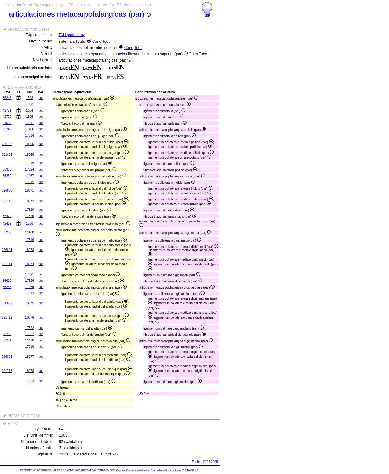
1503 (29, 98)
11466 (29, 129)
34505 (7, 123)
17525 (29, 216)
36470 (7, 216)
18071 (29, 190)
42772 (7, 116)
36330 (7, 169)
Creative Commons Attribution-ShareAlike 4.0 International (148, 470)
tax (41, 98)
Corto (96, 41)
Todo (106, 41)
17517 (29, 293)
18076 (29, 317)
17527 (29, 334)
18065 (29, 144)
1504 (29, 110)
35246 (7, 98)
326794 (7, 144)
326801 (7, 250)
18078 (29, 371)
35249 (7, 129)
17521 (29, 274)
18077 (29, 356)
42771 (7, 110)
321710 (7, 201)
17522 (29, 328)
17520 (29, 209)
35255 (7, 232)
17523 (29, 381)
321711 (7, 264)
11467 (29, 175)
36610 (7, 280)
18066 (29, 154)
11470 (29, 340)
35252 (7, 175)
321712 (7, 317)
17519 (29, 163)
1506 (29, 223)
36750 (7, 334)
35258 (7, 287)
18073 (29, 250)
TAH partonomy (72, 35)
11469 (29, 287)
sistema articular (75, 41)
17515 (29, 182)
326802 (7, 303)
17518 (29, 346)
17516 (29, 240)
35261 (7, 340)
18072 (29, 201)
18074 (29, 264)
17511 (29, 123)
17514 (29, 135)
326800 (7, 190)
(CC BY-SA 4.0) (190, 470)
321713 (7, 371)
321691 (7, 154)
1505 (29, 116)
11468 (29, 232)
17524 (29, 169)
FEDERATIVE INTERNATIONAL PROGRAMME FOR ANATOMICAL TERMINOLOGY (67, 470)
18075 (29, 303)
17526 (29, 280)
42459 (7, 223)
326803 (7, 356)
